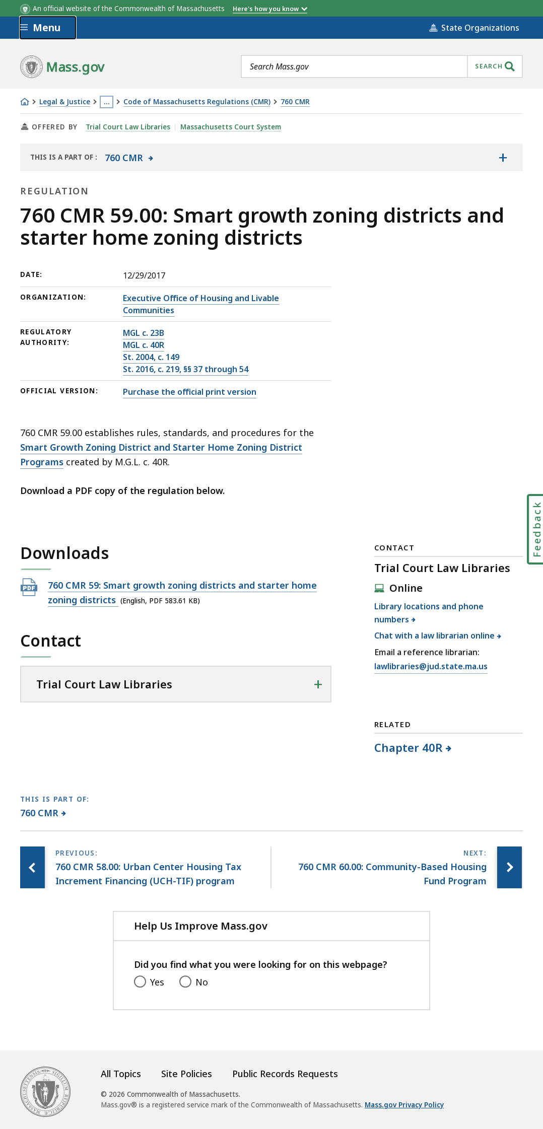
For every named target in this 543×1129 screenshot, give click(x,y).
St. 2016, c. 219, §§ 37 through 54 (185, 369)
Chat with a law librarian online (434, 635)
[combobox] (382, 66)
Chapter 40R (408, 747)
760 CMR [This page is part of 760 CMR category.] (39, 813)
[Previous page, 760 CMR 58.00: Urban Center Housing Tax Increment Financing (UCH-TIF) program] (32, 867)
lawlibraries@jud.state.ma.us (431, 667)
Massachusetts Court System (230, 126)
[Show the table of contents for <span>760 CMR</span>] (503, 157)
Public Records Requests (285, 1074)
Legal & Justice (64, 102)
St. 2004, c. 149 (151, 357)
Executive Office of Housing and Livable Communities (201, 304)
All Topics (121, 1074)
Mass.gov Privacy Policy (404, 1104)
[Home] (25, 101)
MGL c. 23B (143, 332)
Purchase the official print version (189, 391)
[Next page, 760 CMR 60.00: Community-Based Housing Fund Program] (509, 867)
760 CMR (295, 102)
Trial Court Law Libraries (128, 126)
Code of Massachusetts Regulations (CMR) (196, 102)
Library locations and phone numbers (429, 613)
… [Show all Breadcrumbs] (107, 101)
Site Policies (186, 1074)
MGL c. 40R (143, 344)
